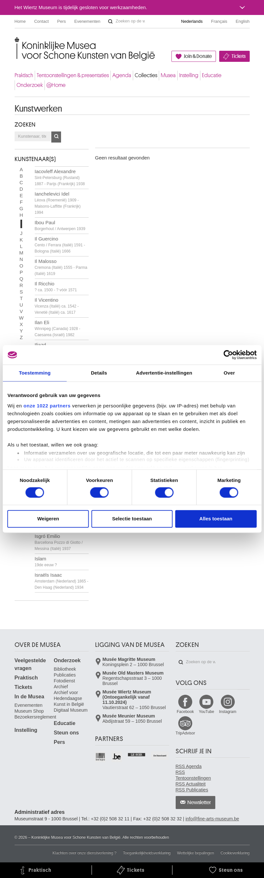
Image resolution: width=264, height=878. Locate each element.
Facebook (185, 711)
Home (20, 21)
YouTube (206, 711)
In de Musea (29, 696)
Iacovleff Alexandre (60, 177)
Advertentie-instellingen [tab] (164, 373)
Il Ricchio (56, 286)
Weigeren (48, 519)
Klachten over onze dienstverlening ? (85, 853)
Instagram (227, 711)
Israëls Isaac (61, 581)
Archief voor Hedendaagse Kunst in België (69, 698)
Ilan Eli (58, 328)
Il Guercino (60, 245)
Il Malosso (61, 267)
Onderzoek (30, 85)
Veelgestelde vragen (30, 664)
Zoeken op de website (110, 21)
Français (219, 21)
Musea (168, 75)
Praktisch (24, 75)
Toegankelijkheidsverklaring (147, 853)
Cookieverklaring (234, 853)
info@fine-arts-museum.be (212, 818)
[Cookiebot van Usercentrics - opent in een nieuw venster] (228, 355)
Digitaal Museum (71, 710)
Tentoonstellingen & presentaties (73, 75)
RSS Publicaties (192, 789)
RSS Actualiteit (191, 784)
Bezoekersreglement (35, 717)
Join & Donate (198, 56)
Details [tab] (99, 373)
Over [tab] (229, 373)
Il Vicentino (57, 306)
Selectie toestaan (132, 519)
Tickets (238, 56)
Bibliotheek (65, 669)
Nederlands (192, 21)
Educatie (211, 75)
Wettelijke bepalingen (195, 853)
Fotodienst (64, 680)
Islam (46, 561)
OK (56, 137)
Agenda (121, 75)
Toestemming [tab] (35, 373)
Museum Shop (29, 711)
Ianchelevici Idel (58, 203)
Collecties (146, 75)
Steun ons (66, 732)
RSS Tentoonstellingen (193, 775)
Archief (61, 686)
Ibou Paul (60, 225)
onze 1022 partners (46, 405)
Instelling (188, 75)
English (243, 21)
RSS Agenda (189, 766)
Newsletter (199, 802)
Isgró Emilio (59, 542)
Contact (41, 21)
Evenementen (87, 21)
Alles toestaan (216, 519)
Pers (61, 21)
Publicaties (65, 675)
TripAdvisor (185, 733)
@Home (56, 85)
